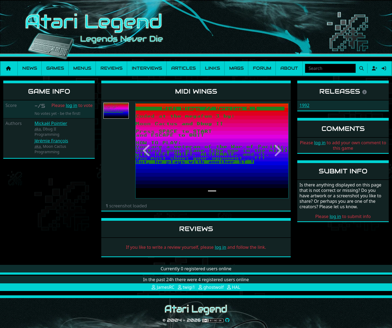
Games (55, 68)
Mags (236, 68)
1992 (304, 105)
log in (71, 105)
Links (212, 68)
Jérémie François (51, 141)
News (29, 68)
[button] (146, 150)
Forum (262, 68)
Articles (183, 68)
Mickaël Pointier (51, 123)
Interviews (147, 68)
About (289, 68)
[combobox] (330, 68)
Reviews (111, 68)
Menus (82, 68)
